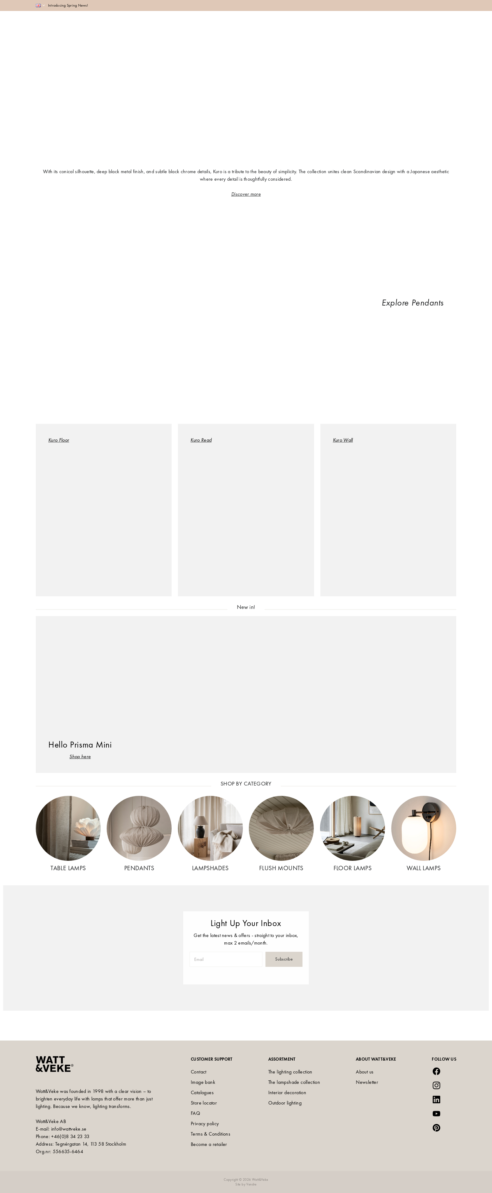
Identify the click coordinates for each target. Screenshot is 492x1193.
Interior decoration (287, 1092)
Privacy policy (205, 1123)
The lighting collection (290, 1071)
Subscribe (284, 959)
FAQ (195, 1113)
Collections (246, 22)
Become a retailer (209, 1144)
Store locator (204, 1103)
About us (364, 1071)
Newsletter (367, 1082)
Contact (198, 1071)
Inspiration (280, 22)
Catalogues (202, 1092)
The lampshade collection (294, 1082)
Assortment (212, 22)
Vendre (251, 1184)
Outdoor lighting (285, 1103)
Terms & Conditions (210, 1134)
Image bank (203, 1082)
